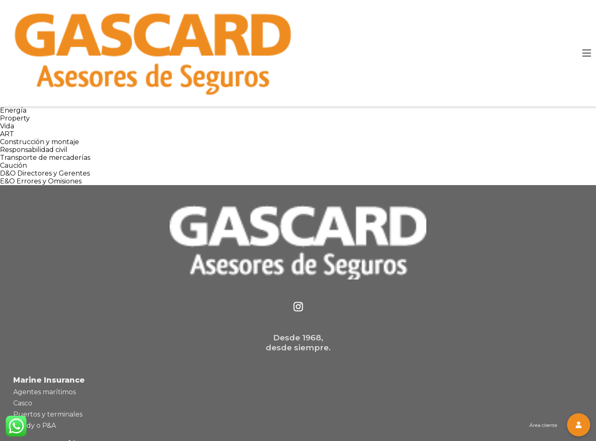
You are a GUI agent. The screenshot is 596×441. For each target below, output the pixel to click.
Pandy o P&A (34, 425)
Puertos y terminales (47, 414)
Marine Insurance (49, 380)
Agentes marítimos (44, 392)
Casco (22, 403)
